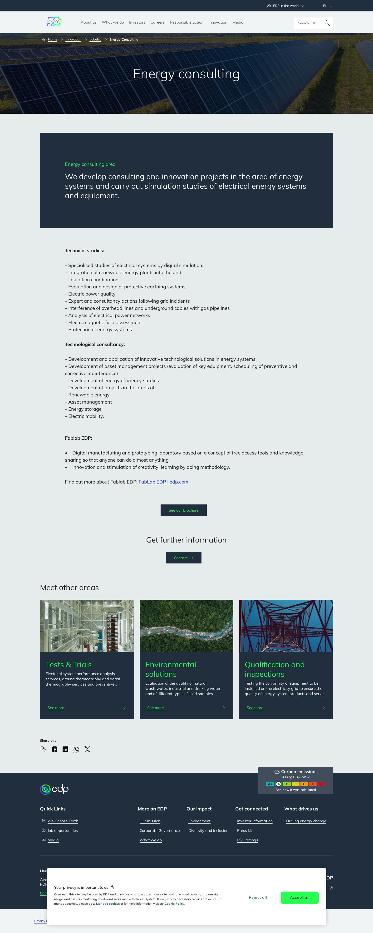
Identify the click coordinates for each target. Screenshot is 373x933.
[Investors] (137, 22)
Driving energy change (306, 821)
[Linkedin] (65, 749)
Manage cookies (108, 903)
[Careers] (157, 22)
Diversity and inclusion (208, 830)
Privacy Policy (44, 921)
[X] (87, 749)
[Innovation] (218, 22)
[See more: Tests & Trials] (87, 707)
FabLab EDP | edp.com (163, 482)
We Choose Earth (63, 821)
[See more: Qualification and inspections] (286, 707)
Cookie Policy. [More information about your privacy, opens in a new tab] (175, 903)
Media (53, 840)
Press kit (244, 830)
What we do (151, 840)
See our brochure (184, 510)
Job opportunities (63, 830)
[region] (186, 896)
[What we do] (113, 22)
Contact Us (183, 557)
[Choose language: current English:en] (323, 5)
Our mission (150, 821)
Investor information (255, 821)
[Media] (238, 22)
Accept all (300, 897)
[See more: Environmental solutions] (186, 707)
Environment (199, 821)
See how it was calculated (296, 790)
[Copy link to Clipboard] (43, 749)
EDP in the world (286, 6)
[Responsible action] (186, 22)
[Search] (327, 22)
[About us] (88, 22)
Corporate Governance (160, 830)
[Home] (52, 39)
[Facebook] (54, 749)
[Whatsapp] (76, 749)
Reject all (258, 897)
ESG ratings (247, 840)
